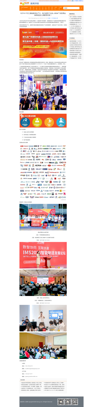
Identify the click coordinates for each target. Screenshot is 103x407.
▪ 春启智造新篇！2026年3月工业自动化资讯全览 (76, 41)
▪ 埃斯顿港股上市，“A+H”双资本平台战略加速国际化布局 (76, 24)
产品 (39, 8)
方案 (42, 8)
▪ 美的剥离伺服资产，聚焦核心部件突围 (76, 54)
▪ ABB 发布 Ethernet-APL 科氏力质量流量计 (54, 390)
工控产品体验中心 (24, 8)
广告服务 (76, 0)
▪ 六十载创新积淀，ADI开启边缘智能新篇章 (76, 56)
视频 (52, 8)
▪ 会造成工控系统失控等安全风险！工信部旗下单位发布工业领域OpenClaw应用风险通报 (76, 45)
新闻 (30, 8)
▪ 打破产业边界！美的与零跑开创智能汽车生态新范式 (55, 386)
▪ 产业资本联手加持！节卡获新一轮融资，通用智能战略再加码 (32, 386)
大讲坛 (56, 8)
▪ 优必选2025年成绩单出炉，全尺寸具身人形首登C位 (32, 388)
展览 (48, 8)
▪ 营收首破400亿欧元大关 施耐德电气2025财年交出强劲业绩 (76, 50)
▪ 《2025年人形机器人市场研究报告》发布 (76, 26)
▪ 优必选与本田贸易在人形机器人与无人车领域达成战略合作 (32, 382)
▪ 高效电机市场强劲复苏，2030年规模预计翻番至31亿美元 (76, 52)
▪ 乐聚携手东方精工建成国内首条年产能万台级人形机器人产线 (55, 388)
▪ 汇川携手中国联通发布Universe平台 (76, 20)
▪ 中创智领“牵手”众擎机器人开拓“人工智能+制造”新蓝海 (55, 382)
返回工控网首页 (23, 0)
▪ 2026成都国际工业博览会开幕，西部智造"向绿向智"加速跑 (76, 32)
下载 (36, 8)
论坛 (33, 8)
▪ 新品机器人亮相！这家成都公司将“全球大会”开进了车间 (32, 390)
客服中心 (81, 0)
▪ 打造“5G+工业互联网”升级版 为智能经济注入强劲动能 (76, 30)
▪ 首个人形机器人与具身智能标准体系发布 (76, 16)
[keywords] (71, 8)
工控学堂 (60, 8)
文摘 (45, 8)
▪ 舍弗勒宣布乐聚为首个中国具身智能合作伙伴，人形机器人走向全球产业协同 (76, 22)
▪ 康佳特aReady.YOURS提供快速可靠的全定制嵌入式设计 (76, 33)
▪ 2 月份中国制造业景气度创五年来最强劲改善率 (76, 18)
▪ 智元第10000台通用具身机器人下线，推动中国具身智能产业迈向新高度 (55, 384)
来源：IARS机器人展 (53, 18)
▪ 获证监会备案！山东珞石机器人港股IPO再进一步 (32, 384)
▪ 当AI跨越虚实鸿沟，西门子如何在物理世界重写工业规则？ (76, 43)
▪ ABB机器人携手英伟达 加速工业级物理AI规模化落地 (76, 28)
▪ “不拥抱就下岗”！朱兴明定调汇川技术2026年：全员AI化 (76, 58)
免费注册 (69, 0)
